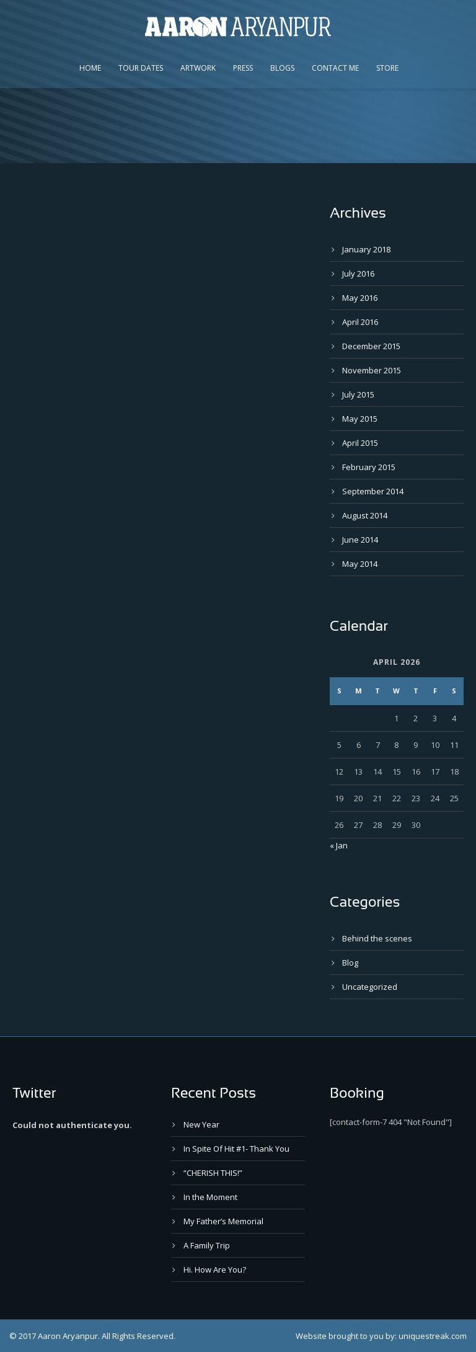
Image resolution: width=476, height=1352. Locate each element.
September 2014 (372, 491)
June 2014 (360, 539)
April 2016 (360, 321)
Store (387, 68)
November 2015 (371, 370)
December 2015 (371, 346)
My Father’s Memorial (223, 1221)
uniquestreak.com (433, 1335)
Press (243, 68)
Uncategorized (369, 986)
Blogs (282, 68)
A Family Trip (206, 1245)
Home (90, 68)
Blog (350, 962)
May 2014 (359, 563)
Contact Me (335, 68)
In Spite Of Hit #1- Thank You (236, 1148)
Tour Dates (140, 68)
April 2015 (360, 442)
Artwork (198, 68)
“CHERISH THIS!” (212, 1172)
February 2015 (368, 467)
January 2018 (366, 249)
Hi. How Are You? (214, 1269)
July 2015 (358, 394)
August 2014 (364, 515)
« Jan (339, 845)
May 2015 (359, 418)
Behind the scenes (377, 938)
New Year (201, 1124)
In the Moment (210, 1197)
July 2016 (358, 273)
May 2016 (359, 297)
